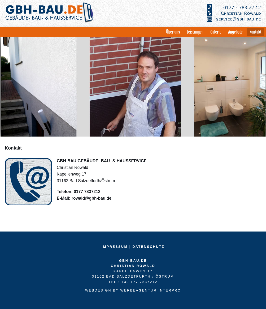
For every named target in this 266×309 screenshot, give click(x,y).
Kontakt (255, 32)
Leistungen (195, 32)
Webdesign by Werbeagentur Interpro (133, 290)
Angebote (235, 32)
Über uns (173, 32)
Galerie (215, 32)
